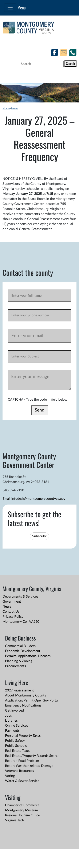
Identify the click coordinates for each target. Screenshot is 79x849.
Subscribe (39, 536)
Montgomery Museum (21, 810)
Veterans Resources (19, 771)
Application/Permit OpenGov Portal (32, 700)
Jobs (8, 715)
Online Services (16, 725)
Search (70, 63)
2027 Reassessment (19, 690)
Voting (10, 776)
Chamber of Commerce (22, 805)
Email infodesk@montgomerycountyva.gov (34, 498)
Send (39, 410)
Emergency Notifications (23, 705)
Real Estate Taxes (17, 750)
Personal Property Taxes (23, 735)
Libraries (11, 720)
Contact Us (11, 611)
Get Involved (14, 710)
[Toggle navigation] (10, 7)
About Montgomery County (25, 695)
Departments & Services (20, 596)
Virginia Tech (14, 820)
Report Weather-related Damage (29, 765)
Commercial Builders (20, 646)
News (14, 108)
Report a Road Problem (22, 760)
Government (12, 601)
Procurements (15, 666)
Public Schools (16, 745)
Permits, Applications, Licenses (28, 656)
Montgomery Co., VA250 (21, 621)
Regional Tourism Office (22, 815)
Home (6, 108)
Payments (12, 730)
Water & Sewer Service (22, 781)
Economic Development (22, 651)
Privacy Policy (13, 616)
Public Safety (15, 740)
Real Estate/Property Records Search (32, 755)
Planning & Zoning (18, 661)
